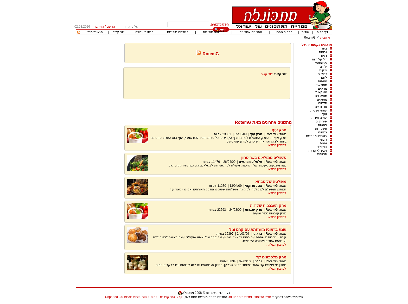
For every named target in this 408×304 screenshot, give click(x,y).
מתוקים (322, 99)
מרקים (322, 88)
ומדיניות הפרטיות (240, 297)
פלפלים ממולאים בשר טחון (263, 157)
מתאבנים (321, 96)
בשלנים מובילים (177, 32)
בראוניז (257, 233)
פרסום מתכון (284, 32)
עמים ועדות (319, 118)
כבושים (322, 74)
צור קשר (118, 32)
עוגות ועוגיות (318, 110)
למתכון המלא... (276, 145)
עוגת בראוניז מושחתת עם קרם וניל (257, 229)
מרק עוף (279, 130)
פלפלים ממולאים (250, 162)
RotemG (310, 37)
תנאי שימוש (95, 32)
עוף (324, 114)
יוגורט (258, 261)
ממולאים (321, 85)
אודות (305, 32)
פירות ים (321, 121)
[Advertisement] (208, 108)
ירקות (323, 70)
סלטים (322, 103)
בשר (324, 48)
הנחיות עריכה (144, 32)
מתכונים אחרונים (250, 32)
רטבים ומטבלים (316, 136)
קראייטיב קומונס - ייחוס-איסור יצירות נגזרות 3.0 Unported (144, 297)
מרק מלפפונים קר (271, 257)
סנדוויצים (321, 107)
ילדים (323, 67)
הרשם (111, 26)
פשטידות (321, 129)
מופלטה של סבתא (270, 181)
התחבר (99, 26)
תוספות (322, 154)
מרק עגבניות (253, 210)
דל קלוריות (319, 59)
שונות (323, 143)
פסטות (322, 125)
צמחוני (322, 132)
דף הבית (322, 32)
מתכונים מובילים (214, 32)
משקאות (321, 92)
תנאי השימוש (262, 297)
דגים (324, 56)
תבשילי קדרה (317, 150)
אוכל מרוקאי (253, 186)
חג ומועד (321, 63)
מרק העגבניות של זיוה (268, 205)
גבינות (323, 52)
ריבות (323, 139)
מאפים (322, 81)
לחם (324, 77)
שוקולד (322, 147)
